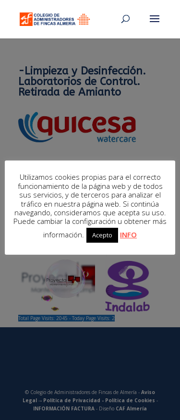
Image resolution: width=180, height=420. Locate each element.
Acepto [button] (102, 235)
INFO (128, 234)
